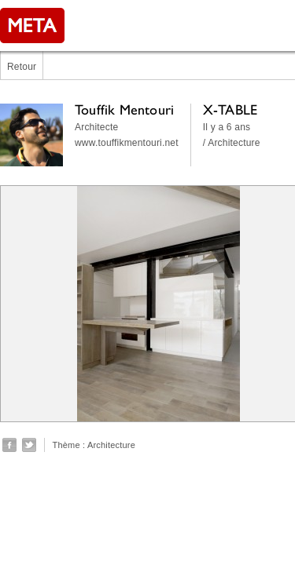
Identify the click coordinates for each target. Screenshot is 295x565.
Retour (21, 66)
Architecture (111, 445)
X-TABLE (230, 109)
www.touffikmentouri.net (127, 142)
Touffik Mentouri (124, 109)
